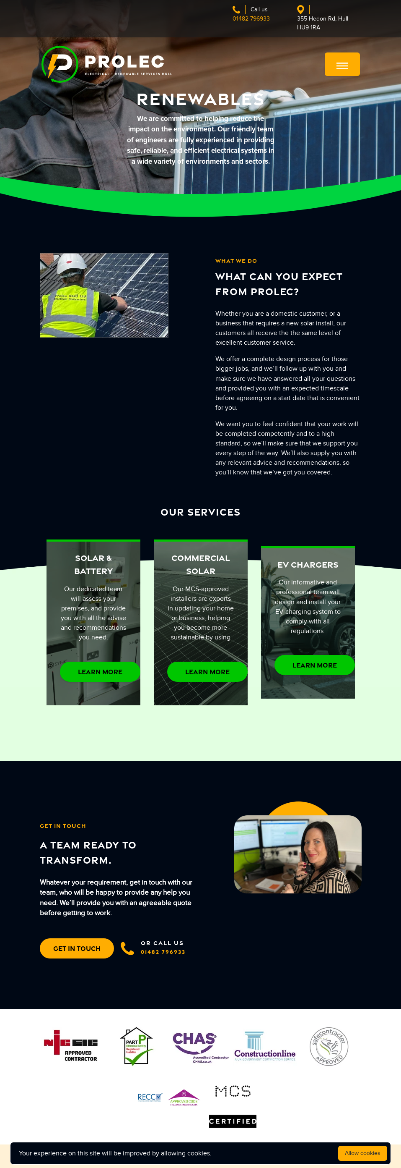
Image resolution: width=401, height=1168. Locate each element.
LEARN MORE (100, 672)
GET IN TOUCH (77, 948)
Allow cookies (362, 1153)
